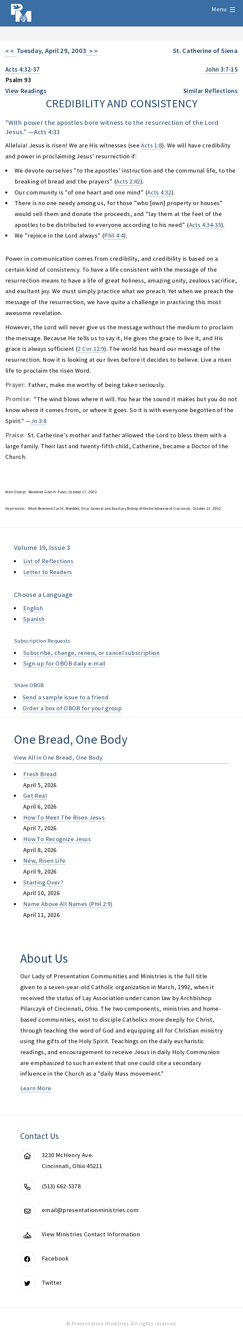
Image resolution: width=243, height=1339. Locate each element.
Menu (219, 9)
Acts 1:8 (151, 145)
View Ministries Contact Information (91, 1234)
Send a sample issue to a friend (66, 697)
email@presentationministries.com (90, 1210)
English (33, 608)
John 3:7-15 (221, 69)
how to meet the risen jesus (64, 817)
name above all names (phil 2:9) (68, 904)
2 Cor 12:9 (91, 348)
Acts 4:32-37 (22, 69)
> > (91, 51)
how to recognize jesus (57, 839)
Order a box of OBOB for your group (72, 708)
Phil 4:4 (114, 235)
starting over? (43, 882)
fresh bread (40, 774)
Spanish (34, 619)
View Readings (26, 91)
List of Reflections (48, 561)
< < (11, 51)
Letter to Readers (47, 572)
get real (35, 795)
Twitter (52, 1282)
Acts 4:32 (159, 192)
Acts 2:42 (128, 181)
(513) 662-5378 (61, 1186)
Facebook (55, 1258)
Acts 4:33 (47, 132)
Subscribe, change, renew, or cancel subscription (91, 653)
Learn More (35, 1088)
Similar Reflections (210, 91)
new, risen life (44, 860)
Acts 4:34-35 (205, 225)
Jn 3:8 (38, 421)
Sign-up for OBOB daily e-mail (64, 663)
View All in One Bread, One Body (58, 757)
